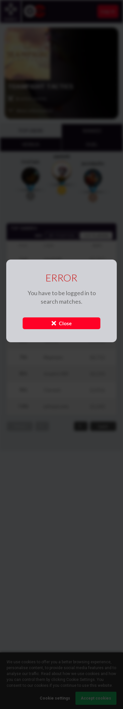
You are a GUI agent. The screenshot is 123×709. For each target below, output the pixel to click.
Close (61, 323)
